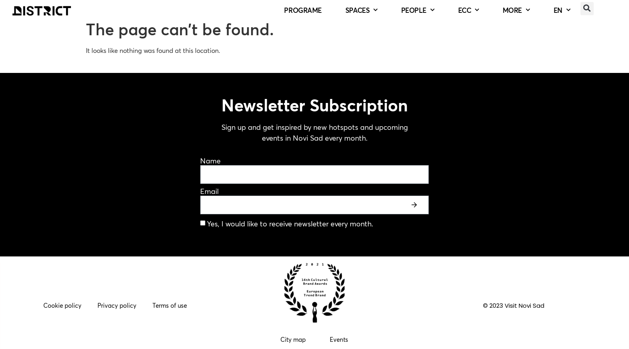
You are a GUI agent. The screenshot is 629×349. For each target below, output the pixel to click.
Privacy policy (116, 305)
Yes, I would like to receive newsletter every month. (290, 223)
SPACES (361, 10)
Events (339, 339)
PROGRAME (302, 10)
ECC (468, 10)
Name (210, 161)
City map (293, 339)
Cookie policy (62, 305)
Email (209, 192)
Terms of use (169, 305)
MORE (516, 10)
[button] (587, 8)
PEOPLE (417, 10)
